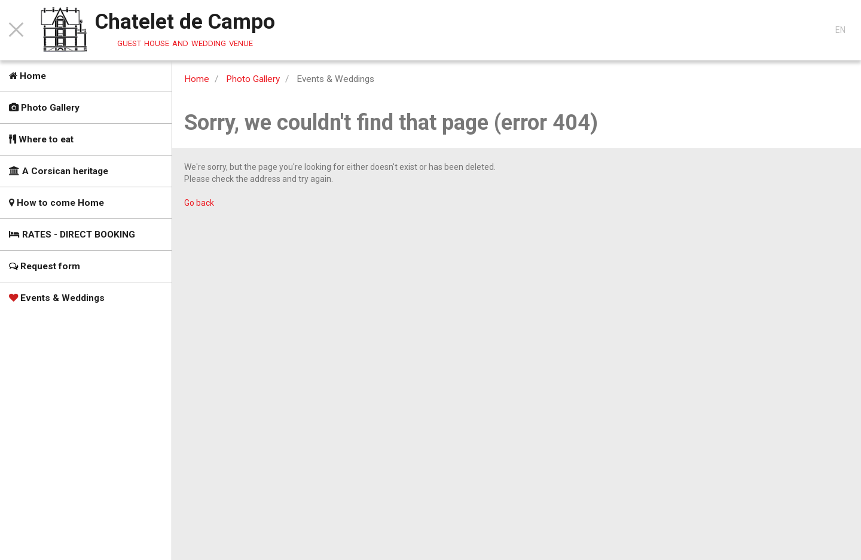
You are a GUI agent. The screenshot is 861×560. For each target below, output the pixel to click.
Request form (44, 266)
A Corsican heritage (58, 171)
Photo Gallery (44, 107)
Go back (199, 203)
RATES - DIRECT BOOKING (72, 234)
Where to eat (41, 139)
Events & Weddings (57, 298)
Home (27, 76)
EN (840, 30)
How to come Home (56, 202)
